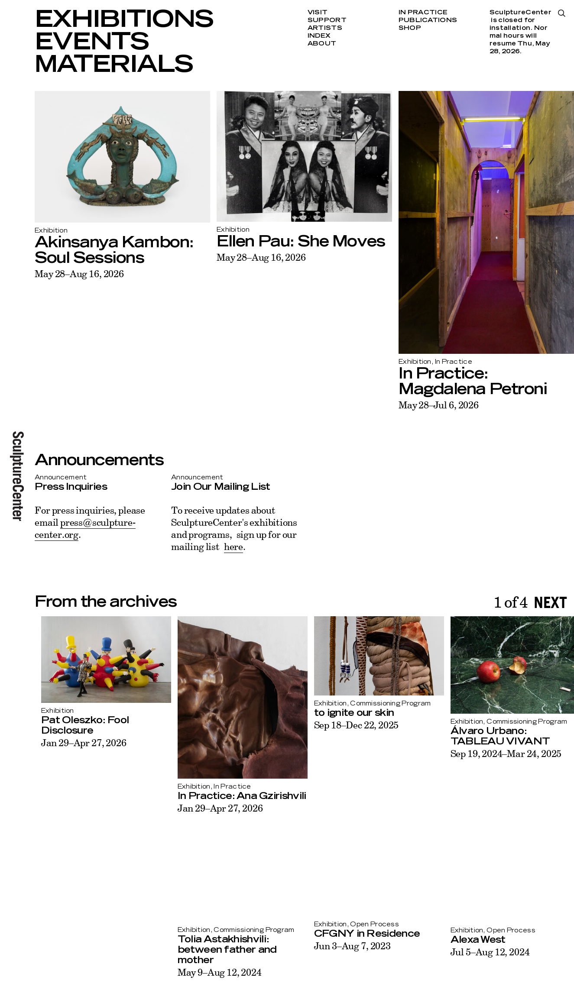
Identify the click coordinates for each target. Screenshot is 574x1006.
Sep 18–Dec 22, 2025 (350, 724)
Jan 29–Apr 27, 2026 (77, 742)
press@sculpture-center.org (85, 528)
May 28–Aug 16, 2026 (79, 273)
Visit (318, 13)
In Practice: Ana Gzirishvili (235, 796)
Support (327, 20)
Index (319, 36)
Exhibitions (124, 20)
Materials (114, 65)
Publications (428, 20)
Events (92, 42)
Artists (325, 28)
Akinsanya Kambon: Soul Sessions (114, 250)
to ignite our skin (348, 713)
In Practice (423, 13)
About (322, 44)
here (233, 546)
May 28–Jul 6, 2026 (439, 404)
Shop (410, 28)
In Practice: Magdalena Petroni (473, 381)
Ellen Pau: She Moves (301, 241)
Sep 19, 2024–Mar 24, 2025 (499, 753)
